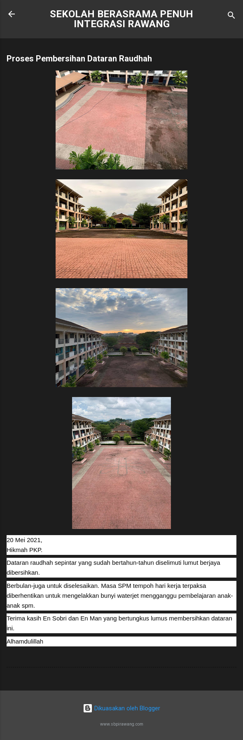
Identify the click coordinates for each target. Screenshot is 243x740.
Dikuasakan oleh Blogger (121, 708)
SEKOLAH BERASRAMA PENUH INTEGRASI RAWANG (121, 19)
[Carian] (231, 16)
